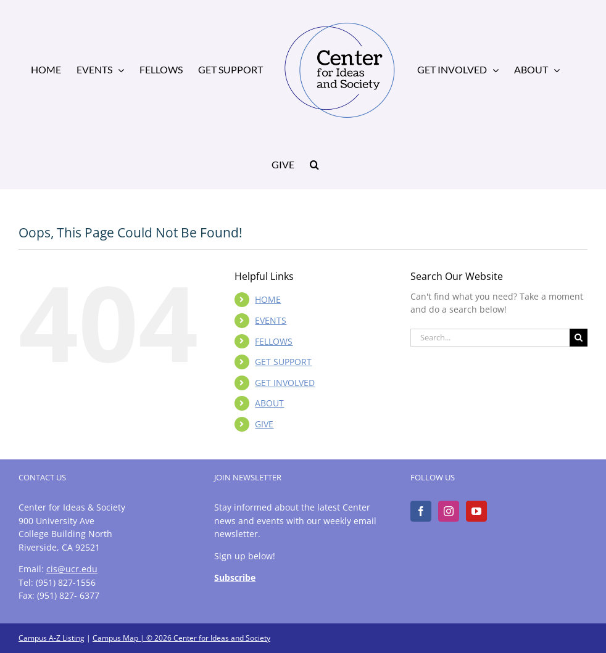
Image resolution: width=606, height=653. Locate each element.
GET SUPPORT (283, 362)
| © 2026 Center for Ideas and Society (204, 638)
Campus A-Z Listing (52, 638)
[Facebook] (420, 511)
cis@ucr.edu (72, 569)
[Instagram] (448, 511)
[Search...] (490, 338)
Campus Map (115, 638)
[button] (314, 163)
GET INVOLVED (285, 382)
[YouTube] (476, 511)
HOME (268, 299)
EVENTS (270, 320)
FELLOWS (274, 341)
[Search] (578, 338)
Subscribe (234, 577)
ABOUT (269, 403)
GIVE (264, 424)
